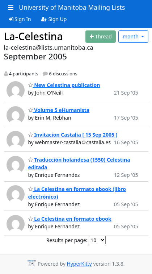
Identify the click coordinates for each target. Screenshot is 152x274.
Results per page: (67, 240)
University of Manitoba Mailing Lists (72, 7)
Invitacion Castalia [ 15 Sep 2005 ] (73, 134)
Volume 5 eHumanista (59, 110)
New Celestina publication (64, 85)
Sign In (20, 19)
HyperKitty (79, 263)
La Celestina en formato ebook (69, 218)
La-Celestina (33, 36)
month (131, 36)
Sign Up (54, 19)
